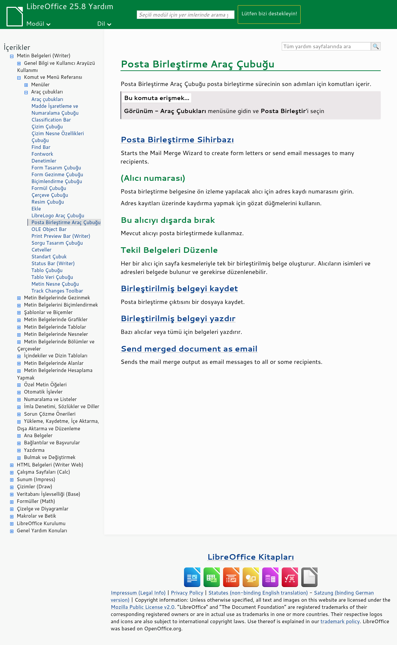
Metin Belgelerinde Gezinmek (57, 297)
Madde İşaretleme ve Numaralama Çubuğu (54, 109)
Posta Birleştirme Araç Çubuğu (66, 222)
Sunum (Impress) (36, 479)
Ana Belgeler (38, 435)
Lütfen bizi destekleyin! (269, 13)
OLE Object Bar (48, 229)
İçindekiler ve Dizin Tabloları (55, 355)
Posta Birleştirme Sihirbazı (177, 139)
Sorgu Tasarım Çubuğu (57, 242)
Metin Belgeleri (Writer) (43, 55)
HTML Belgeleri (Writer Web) (50, 464)
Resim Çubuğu (47, 201)
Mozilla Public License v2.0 (143, 606)
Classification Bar (51, 119)
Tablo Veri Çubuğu (52, 277)
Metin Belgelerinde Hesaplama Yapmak (54, 374)
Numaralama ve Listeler (50, 399)
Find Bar (40, 147)
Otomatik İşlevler (43, 391)
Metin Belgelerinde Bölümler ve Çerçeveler (55, 345)
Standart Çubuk (49, 256)
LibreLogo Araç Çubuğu (57, 215)
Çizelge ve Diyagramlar (42, 508)
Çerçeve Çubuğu (49, 195)
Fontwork (42, 153)
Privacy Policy (187, 592)
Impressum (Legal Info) (138, 592)
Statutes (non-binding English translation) (258, 592)
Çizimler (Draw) (34, 486)
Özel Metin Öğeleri (45, 384)
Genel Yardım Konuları (42, 530)
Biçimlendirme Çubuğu (56, 181)
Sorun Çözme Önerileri (50, 413)
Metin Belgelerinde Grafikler (56, 319)
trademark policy (340, 621)
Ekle (36, 208)
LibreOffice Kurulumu (41, 523)
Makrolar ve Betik (36, 515)
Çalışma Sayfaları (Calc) (43, 471)
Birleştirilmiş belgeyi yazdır (178, 318)
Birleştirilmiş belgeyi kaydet (179, 288)
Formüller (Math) (36, 501)
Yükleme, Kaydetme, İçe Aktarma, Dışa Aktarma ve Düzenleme (58, 425)
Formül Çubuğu (48, 188)
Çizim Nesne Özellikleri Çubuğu (57, 137)
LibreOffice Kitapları (250, 556)
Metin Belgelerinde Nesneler (56, 334)
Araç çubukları (47, 91)
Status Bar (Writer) (53, 263)
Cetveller (41, 249)
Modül (35, 23)
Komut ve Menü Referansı (53, 77)
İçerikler (16, 47)
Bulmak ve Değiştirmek (50, 457)
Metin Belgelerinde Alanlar (53, 363)
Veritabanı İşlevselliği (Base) (48, 494)
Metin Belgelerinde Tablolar (55, 326)
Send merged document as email (189, 348)
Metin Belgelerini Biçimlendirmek (61, 304)
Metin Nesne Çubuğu (55, 283)
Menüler (40, 84)
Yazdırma (34, 450)
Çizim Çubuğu (47, 126)
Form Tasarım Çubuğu (56, 167)
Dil (101, 23)
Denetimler (43, 160)
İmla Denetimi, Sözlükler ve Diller (61, 406)
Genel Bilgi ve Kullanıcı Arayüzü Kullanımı (56, 67)
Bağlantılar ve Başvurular (52, 442)
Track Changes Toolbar (57, 290)
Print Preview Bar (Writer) (61, 236)
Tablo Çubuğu (47, 270)
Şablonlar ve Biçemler (48, 312)
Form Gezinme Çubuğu (57, 174)
